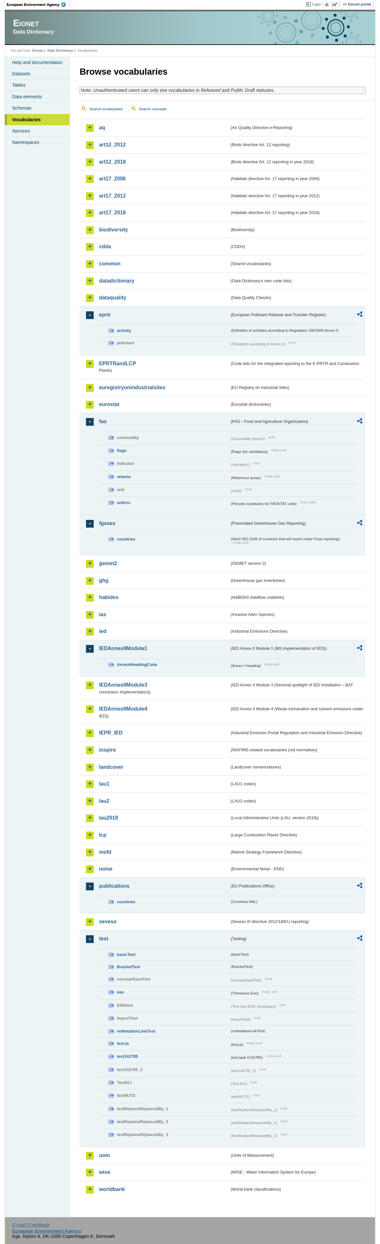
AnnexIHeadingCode (137, 664)
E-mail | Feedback (31, 1225)
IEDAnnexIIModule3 (123, 685)
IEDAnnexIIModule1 (123, 648)
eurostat (109, 404)
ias (102, 614)
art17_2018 (112, 212)
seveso (107, 921)
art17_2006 (112, 178)
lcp (102, 835)
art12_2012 (112, 144)
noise (105, 869)
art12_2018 (112, 162)
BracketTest (128, 966)
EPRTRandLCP (117, 363)
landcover (111, 767)
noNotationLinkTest (136, 1031)
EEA (38, 4)
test (103, 938)
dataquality (112, 297)
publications (114, 886)
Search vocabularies (106, 109)
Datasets (21, 73)
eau (120, 992)
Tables (19, 85)
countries (126, 539)
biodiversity (113, 229)
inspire (107, 750)
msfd (105, 852)
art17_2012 (112, 195)
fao (103, 421)
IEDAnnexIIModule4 (123, 709)
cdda (105, 246)
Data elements (27, 96)
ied (102, 631)
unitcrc (124, 502)
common (110, 263)
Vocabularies (26, 119)
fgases (107, 523)
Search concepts (153, 109)
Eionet (37, 50)
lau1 (104, 784)
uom (104, 1155)
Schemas (21, 108)
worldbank (112, 1189)
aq (102, 127)
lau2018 (108, 817)
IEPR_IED (110, 732)
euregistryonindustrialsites (132, 387)
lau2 (104, 801)
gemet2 (108, 563)
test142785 (127, 1056)
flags (121, 450)
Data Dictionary (60, 50)
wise (104, 1172)
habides (108, 597)
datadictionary (116, 281)
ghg (103, 580)
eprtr (105, 314)
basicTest (126, 954)
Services (21, 131)
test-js (123, 1043)
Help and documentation (37, 62)
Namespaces (25, 142)
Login (316, 4)
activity (124, 330)
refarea (124, 476)
